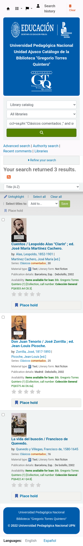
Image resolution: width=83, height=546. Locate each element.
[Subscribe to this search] (9, 177)
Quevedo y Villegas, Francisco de (47, 449)
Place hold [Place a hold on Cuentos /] (26, 305)
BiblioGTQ (8, 8)
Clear (72, 8)
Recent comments (17, 151)
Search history (49, 8)
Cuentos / (42, 246)
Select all (39, 197)
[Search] (41, 133)
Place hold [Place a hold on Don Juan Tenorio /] (26, 402)
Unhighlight (14, 197)
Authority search (45, 146)
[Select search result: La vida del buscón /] (3, 414)
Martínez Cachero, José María (35, 259)
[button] (19, 8)
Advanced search (16, 146)
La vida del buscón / (39, 441)
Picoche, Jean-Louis (28, 357)
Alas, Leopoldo (34, 254)
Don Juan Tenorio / (42, 343)
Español (50, 541)
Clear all (56, 197)
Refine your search (43, 160)
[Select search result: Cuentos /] (3, 219)
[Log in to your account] (38, 6)
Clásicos (33, 263)
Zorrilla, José (33, 352)
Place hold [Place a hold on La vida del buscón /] (26, 496)
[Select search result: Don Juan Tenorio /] (3, 317)
